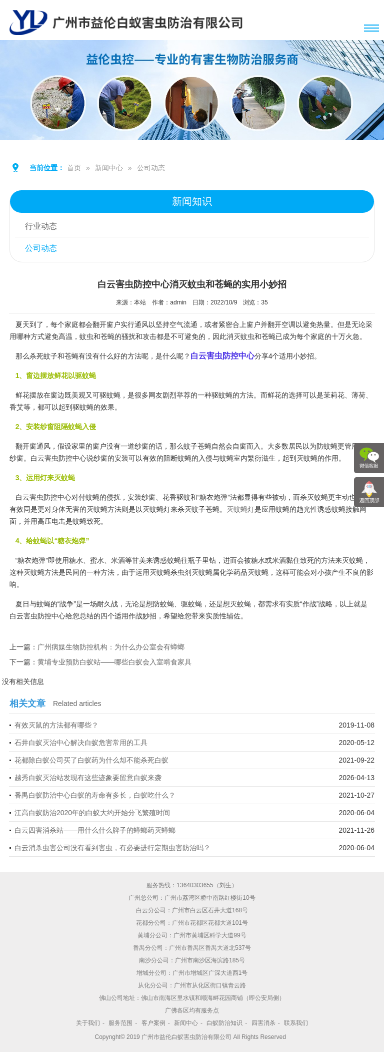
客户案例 (154, 1022)
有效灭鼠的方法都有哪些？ (56, 725)
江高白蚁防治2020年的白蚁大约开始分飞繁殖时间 (92, 813)
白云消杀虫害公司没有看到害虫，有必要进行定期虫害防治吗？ (112, 848)
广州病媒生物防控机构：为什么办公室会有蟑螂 (111, 647)
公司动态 (151, 168)
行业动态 (41, 226)
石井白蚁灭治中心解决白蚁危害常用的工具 (81, 743)
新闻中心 (109, 168)
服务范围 (120, 1022)
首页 (74, 168)
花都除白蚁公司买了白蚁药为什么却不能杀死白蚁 (91, 760)
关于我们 (88, 1022)
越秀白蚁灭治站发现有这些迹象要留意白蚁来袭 (88, 778)
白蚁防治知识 (224, 1022)
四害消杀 (264, 1022)
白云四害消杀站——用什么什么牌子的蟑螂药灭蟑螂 (95, 830)
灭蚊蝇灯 (240, 509)
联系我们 (296, 1022)
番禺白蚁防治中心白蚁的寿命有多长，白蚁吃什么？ (95, 795)
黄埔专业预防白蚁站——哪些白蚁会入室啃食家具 (115, 662)
